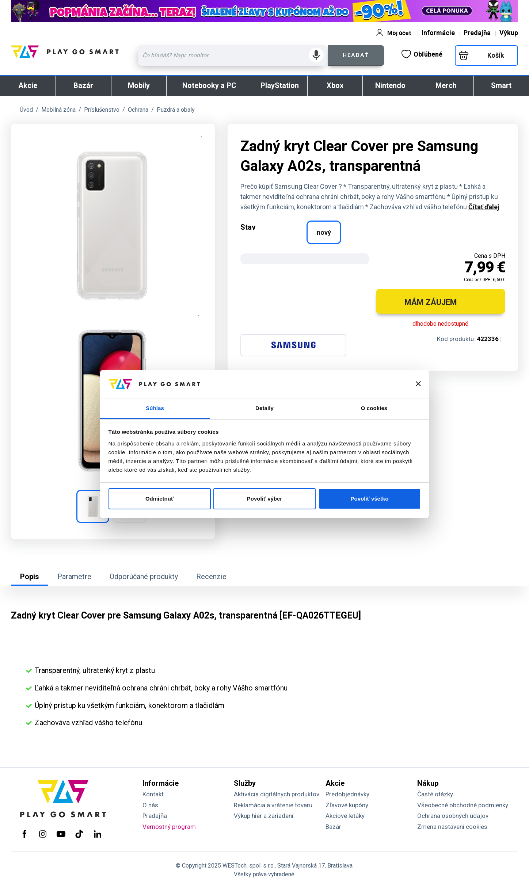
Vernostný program (169, 826)
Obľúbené (421, 54)
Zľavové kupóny (347, 805)
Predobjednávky (347, 794)
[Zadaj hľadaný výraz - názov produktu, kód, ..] (233, 55)
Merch (446, 85)
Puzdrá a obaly (176, 109)
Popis (29, 576)
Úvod (26, 109)
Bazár (83, 85)
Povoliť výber (264, 498)
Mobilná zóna (58, 109)
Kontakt (153, 794)
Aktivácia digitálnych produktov (276, 794)
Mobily (139, 85)
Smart (501, 85)
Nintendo (390, 85)
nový (324, 232)
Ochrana (138, 109)
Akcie (27, 85)
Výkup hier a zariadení (263, 815)
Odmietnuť (159, 498)
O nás (150, 805)
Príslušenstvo (101, 109)
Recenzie (211, 576)
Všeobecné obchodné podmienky (462, 805)
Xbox (335, 85)
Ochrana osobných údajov (452, 815)
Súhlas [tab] (155, 408)
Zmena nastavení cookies (452, 826)
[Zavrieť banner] (418, 383)
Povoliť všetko (370, 498)
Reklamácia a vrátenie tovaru (273, 805)
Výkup (508, 33)
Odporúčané (144, 576)
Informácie (438, 33)
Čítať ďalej (483, 207)
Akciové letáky (345, 815)
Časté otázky (435, 794)
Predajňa (477, 33)
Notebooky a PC (209, 85)
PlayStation (279, 85)
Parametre (74, 576)
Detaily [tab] (264, 408)
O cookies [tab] (374, 408)
